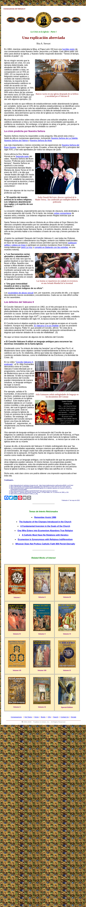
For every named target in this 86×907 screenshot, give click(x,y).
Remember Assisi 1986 (45, 517)
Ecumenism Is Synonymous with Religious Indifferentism (45, 539)
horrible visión (68, 49)
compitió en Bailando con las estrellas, (51, 247)
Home (36, 717)
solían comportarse (62, 213)
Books (43, 717)
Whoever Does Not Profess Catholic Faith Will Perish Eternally (45, 544)
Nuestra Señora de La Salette (64, 138)
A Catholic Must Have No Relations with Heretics (45, 535)
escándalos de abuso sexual (20, 293)
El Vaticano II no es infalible (46, 326)
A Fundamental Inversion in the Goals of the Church (45, 526)
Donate (73, 717)
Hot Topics (28, 717)
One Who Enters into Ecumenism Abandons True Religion (45, 531)
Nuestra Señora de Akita (41, 140)
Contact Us (65, 717)
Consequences (16, 717)
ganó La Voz (26, 247)
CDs (49, 717)
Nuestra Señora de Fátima (16, 140)
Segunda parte (22, 156)
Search (55, 717)
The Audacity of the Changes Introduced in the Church (45, 522)
